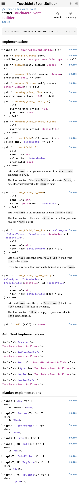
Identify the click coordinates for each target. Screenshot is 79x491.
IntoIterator (36, 248)
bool (24, 77)
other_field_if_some (29, 192)
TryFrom (28, 462)
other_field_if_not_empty (33, 275)
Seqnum (51, 64)
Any (19, 401)
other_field (23, 138)
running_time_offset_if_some (35, 121)
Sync (22, 368)
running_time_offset (29, 92)
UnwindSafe (25, 380)
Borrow (22, 413)
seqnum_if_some (25, 83)
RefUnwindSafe (28, 352)
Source (6, 21)
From (20, 438)
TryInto (28, 474)
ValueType (60, 230)
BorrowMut (25, 425)
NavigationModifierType (45, 59)
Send (20, 362)
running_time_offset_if (31, 101)
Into (25, 444)
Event (41, 324)
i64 (38, 95)
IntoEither (25, 456)
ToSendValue (30, 141)
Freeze (22, 342)
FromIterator (38, 233)
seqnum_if (22, 73)
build (18, 324)
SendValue (55, 233)
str (60, 138)
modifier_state (25, 55)
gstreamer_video (11, 9)
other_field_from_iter (31, 230)
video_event (29, 9)
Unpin (21, 374)
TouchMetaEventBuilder (37, 4)
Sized (29, 407)
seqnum (19, 64)
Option (8, 86)
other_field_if (25, 147)
